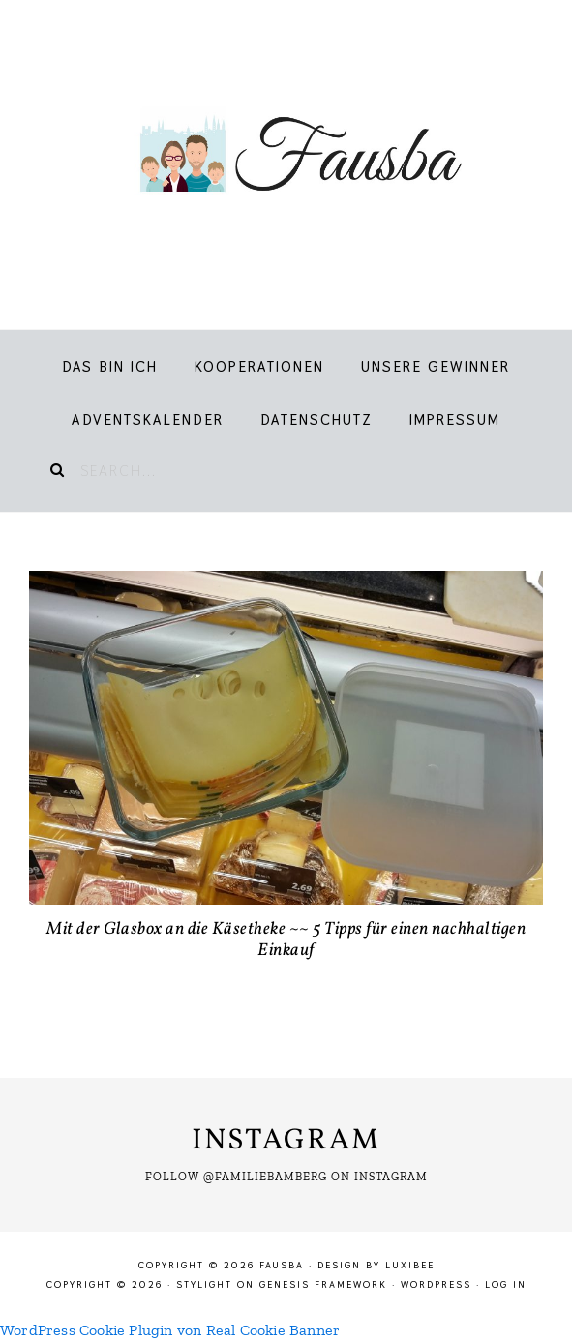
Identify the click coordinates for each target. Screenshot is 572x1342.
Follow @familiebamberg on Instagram (286, 1176)
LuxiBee (410, 1265)
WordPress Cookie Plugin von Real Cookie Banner (170, 1330)
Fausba (286, 155)
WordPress (436, 1284)
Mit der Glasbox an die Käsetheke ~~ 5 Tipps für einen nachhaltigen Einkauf (286, 940)
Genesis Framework (323, 1284)
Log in (506, 1284)
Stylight (204, 1284)
